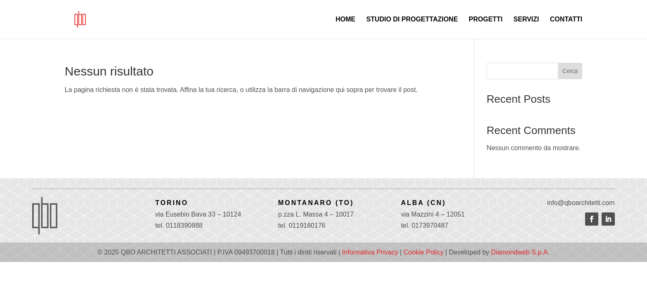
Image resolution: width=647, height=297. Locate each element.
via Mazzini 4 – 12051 (433, 214)
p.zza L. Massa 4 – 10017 (316, 214)
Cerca (570, 71)
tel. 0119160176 (302, 225)
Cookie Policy (424, 252)
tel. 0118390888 (179, 225)
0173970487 (429, 225)
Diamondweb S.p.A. (520, 252)
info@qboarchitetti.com (581, 202)
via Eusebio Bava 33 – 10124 (198, 214)
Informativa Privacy (370, 252)
